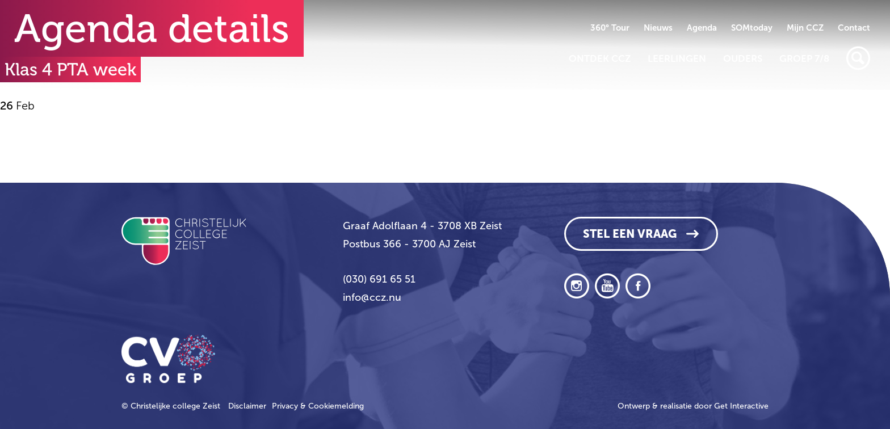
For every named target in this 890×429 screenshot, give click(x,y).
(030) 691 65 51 (379, 279)
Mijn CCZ (805, 28)
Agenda (702, 28)
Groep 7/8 (804, 58)
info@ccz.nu (372, 297)
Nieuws (658, 28)
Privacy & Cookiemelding (318, 406)
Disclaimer (247, 406)
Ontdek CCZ (600, 58)
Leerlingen (677, 58)
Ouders (742, 58)
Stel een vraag (630, 234)
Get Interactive (741, 406)
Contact (854, 28)
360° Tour (609, 28)
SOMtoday (752, 28)
